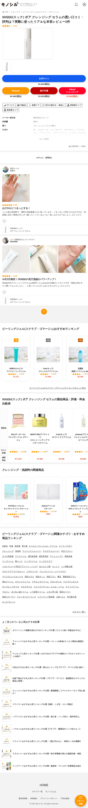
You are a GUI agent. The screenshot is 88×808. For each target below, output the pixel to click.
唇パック (19, 561)
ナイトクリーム (72, 587)
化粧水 (5, 546)
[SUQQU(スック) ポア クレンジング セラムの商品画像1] (28, 43)
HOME (44, 785)
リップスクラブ (45, 561)
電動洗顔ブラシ (69, 577)
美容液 (17, 546)
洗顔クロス (29, 577)
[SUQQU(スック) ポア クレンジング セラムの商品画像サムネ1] (6, 66)
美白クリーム (8, 582)
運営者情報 (23, 798)
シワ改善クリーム (37, 592)
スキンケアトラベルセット (13, 571)
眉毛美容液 (32, 556)
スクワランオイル (70, 582)
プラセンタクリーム (40, 582)
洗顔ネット (40, 577)
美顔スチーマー (8, 597)
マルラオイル (26, 587)
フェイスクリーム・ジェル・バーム (49, 587)
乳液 (11, 546)
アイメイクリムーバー (31, 551)
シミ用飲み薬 (67, 566)
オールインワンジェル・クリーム (43, 546)
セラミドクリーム (22, 582)
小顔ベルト (60, 597)
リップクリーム (30, 561)
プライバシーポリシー (49, 798)
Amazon (16, 91)
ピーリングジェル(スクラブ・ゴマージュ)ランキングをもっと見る (57, 388)
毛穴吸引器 (71, 597)
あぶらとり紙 (45, 566)
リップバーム (8, 561)
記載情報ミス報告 (77, 146)
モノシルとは (50, 792)
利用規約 (33, 798)
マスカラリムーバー (51, 551)
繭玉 (59, 577)
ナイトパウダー (65, 546)
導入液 (24, 546)
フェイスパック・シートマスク (52, 571)
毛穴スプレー (67, 551)
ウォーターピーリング (26, 597)
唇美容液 (68, 556)
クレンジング (8, 551)
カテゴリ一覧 (37, 792)
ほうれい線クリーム (19, 592)
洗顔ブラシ (51, 577)
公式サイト (44, 78)
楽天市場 (44, 91)
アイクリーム (20, 556)
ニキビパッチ (32, 571)
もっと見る (44, 139)
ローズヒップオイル (10, 587)
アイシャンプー (56, 556)
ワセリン (6, 592)
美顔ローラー (65, 592)
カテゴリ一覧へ (79, 612)
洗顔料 (18, 551)
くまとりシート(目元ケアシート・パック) (20, 566)
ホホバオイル (56, 582)
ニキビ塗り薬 (52, 592)
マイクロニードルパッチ (12, 577)
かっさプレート (8, 602)
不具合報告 (65, 798)
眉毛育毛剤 (43, 556)
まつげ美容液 (8, 556)
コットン (56, 566)
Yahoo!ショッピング (72, 90)
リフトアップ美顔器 (46, 597)
